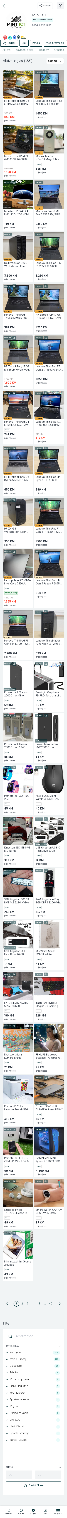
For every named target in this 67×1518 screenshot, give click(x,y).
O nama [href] (59, 50)
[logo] (9, 1512)
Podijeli (45, 5)
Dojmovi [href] (44, 50)
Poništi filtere (33, 1486)
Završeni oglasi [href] (25, 50)
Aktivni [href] (7, 50)
